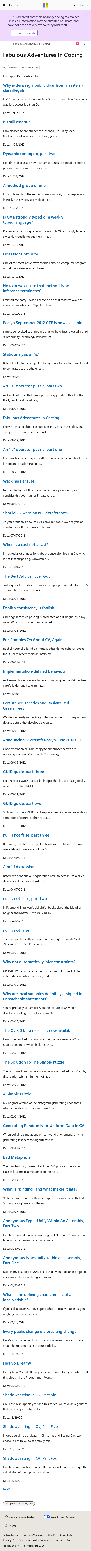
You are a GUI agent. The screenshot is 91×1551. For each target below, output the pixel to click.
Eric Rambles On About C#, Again (32, 639)
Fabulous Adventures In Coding (31, 43)
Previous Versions (33, 1535)
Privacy (7, 1540)
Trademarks (9, 1545)
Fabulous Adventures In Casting (31, 417)
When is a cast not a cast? (25, 544)
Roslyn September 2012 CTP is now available (42, 322)
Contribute (66, 1535)
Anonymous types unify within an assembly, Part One (42, 1260)
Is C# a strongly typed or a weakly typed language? (33, 219)
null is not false (16, 930)
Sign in (84, 5)
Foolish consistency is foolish (28, 607)
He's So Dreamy (17, 1362)
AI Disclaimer (10, 1535)
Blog (50, 1535)
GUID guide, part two (22, 803)
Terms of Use (62, 1540)
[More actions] (84, 44)
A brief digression (18, 866)
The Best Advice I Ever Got (26, 576)
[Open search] (75, 5)
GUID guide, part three (23, 771)
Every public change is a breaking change (39, 1331)
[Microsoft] (45, 5)
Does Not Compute (20, 253)
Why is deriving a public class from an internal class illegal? (43, 87)
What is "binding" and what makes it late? (40, 1188)
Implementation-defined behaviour (34, 671)
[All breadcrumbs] (6, 44)
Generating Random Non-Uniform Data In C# (43, 1125)
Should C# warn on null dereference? (36, 512)
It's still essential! (18, 121)
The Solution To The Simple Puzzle (33, 1062)
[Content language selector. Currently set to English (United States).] (20, 1517)
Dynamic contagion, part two (29, 153)
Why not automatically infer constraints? (39, 961)
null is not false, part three (26, 834)
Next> (7, 1489)
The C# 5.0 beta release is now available (38, 1030)
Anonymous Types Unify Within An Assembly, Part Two (43, 1223)
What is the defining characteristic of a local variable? (37, 1297)
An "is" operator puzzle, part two (32, 385)
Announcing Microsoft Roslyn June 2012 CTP (42, 739)
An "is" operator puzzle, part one (32, 449)
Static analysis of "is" (21, 354)
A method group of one (24, 185)
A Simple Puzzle (17, 1093)
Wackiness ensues (18, 480)
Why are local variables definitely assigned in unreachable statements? (42, 996)
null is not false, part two (25, 898)
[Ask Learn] (77, 44)
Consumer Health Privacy (33, 1540)
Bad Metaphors (17, 1157)
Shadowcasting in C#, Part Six (29, 1394)
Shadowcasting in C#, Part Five (30, 1426)
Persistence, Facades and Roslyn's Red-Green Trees (37, 705)
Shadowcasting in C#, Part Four (31, 1458)
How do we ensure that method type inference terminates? (36, 288)
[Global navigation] (4, 5)
